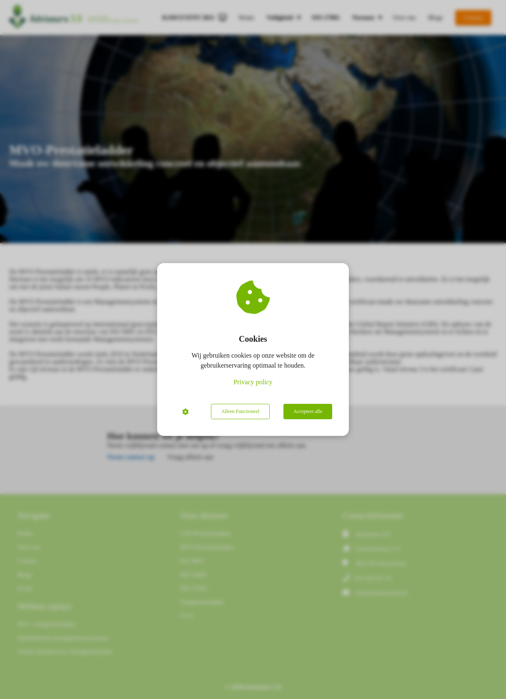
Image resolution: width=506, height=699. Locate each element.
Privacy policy (253, 382)
